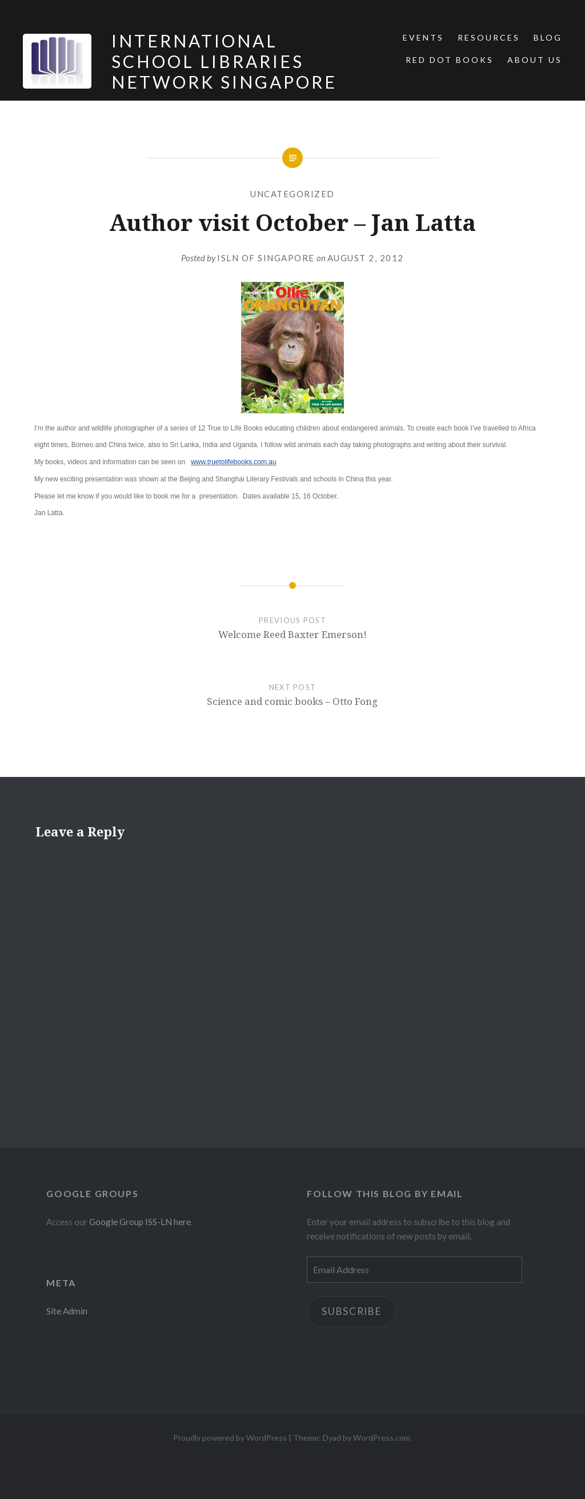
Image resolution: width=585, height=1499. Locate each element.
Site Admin (66, 1311)
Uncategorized (292, 194)
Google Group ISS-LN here (140, 1222)
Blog (548, 37)
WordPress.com (381, 1437)
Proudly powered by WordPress (230, 1437)
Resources (489, 37)
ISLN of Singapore (266, 258)
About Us (534, 60)
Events (423, 37)
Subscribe (352, 1311)
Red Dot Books (450, 60)
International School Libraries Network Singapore (224, 61)
